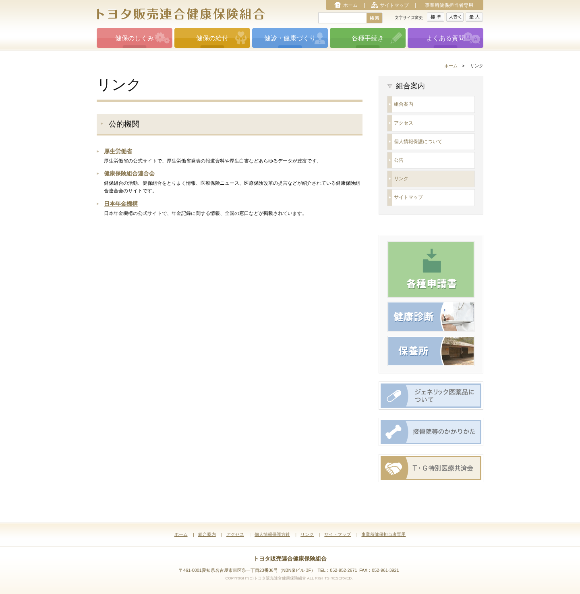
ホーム (350, 5)
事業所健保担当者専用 (449, 5)
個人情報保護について (418, 141)
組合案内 (403, 104)
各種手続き (368, 38)
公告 (399, 160)
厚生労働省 (118, 151)
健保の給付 (212, 38)
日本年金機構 (121, 203)
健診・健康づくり (290, 38)
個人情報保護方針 (272, 534)
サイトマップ (394, 5)
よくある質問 (445, 38)
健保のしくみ (134, 38)
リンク (401, 178)
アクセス (403, 123)
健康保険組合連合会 (129, 173)
